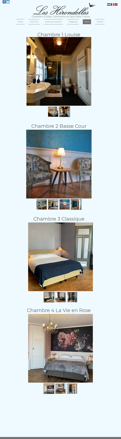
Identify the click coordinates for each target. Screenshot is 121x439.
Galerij (87, 22)
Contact (100, 22)
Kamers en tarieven (53, 22)
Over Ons (34, 22)
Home (20, 22)
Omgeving (73, 22)
